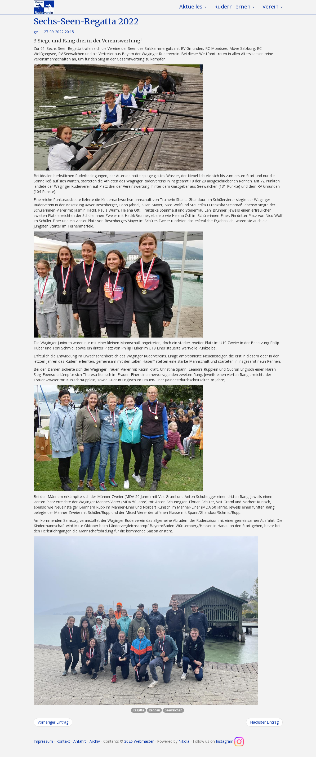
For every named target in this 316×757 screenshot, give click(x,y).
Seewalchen (173, 710)
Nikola (184, 741)
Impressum (43, 741)
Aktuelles (192, 6)
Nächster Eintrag (264, 722)
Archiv (95, 741)
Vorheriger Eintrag (53, 722)
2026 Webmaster (139, 741)
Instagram (230, 741)
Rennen (154, 710)
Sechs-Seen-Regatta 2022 (86, 21)
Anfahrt (79, 741)
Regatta (138, 710)
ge (36, 31)
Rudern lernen (234, 6)
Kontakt (63, 741)
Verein (272, 6)
